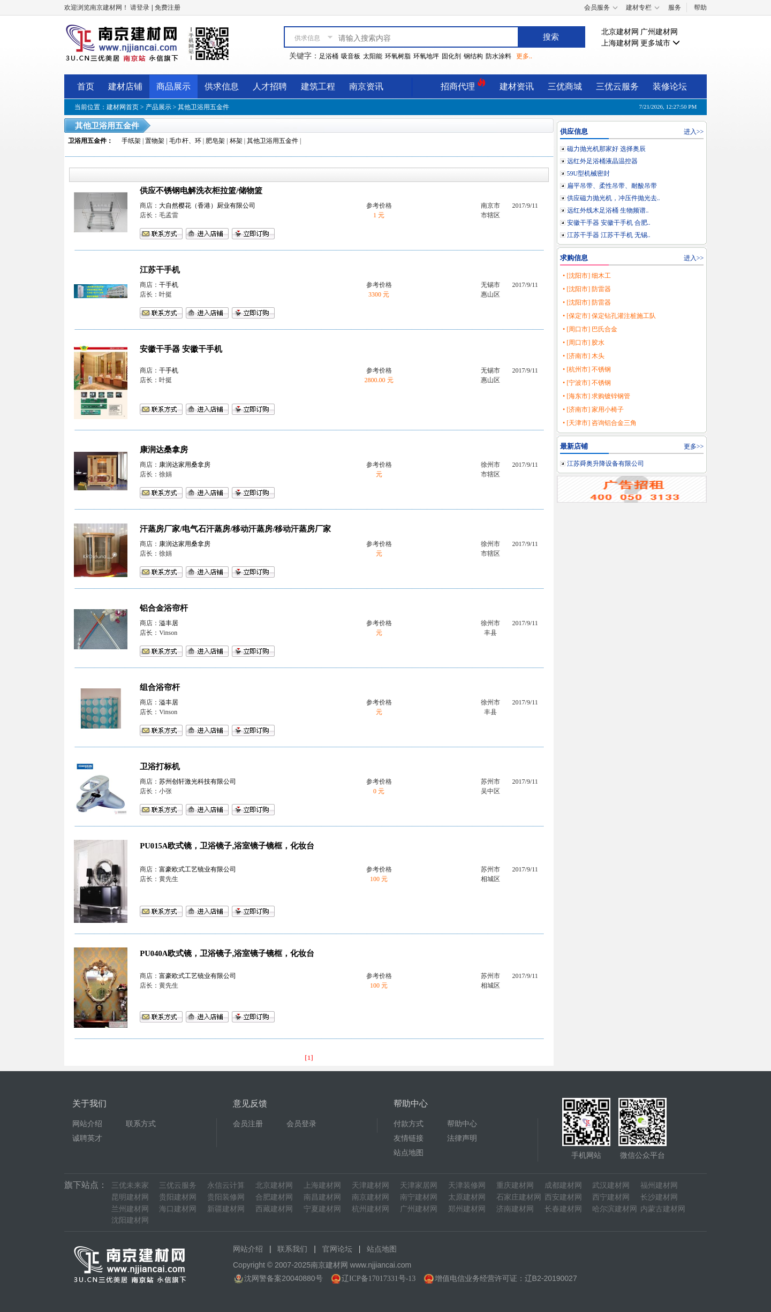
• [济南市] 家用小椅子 (593, 409)
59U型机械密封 (588, 173)
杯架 (236, 141)
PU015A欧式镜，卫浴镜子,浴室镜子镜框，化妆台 (227, 845)
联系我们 (292, 1249)
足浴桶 (328, 56)
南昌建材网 (322, 1197)
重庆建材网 (515, 1185)
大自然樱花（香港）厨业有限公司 (207, 205)
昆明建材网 (130, 1197)
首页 (85, 86)
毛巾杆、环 (185, 141)
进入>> (694, 131)
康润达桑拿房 (164, 449)
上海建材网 (620, 43)
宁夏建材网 (322, 1209)
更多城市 (660, 43)
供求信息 (222, 86)
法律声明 (462, 1138)
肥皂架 (215, 141)
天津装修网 (467, 1185)
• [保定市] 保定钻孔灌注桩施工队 (609, 316)
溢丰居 (168, 623)
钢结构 (473, 56)
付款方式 (409, 1124)
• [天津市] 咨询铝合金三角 (600, 423)
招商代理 (463, 85)
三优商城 (565, 86)
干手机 (168, 285)
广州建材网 (659, 32)
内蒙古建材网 (662, 1209)
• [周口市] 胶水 (583, 342)
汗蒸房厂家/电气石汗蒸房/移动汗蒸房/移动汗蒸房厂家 (235, 529)
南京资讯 (366, 86)
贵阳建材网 (177, 1197)
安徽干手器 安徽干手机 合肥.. (609, 222)
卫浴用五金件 (87, 141)
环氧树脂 (398, 56)
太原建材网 (467, 1197)
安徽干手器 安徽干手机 (181, 349)
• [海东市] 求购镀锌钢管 (596, 396)
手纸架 (131, 141)
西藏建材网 (274, 1209)
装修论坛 (670, 86)
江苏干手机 (160, 270)
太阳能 (372, 56)
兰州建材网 (130, 1209)
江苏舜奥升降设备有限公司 (605, 463)
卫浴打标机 (160, 766)
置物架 (154, 141)
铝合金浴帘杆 (164, 608)
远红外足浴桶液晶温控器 (602, 161)
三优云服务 (617, 86)
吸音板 (350, 56)
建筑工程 (318, 86)
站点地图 (409, 1153)
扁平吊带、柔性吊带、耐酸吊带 (612, 185)
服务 (674, 7)
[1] (309, 1057)
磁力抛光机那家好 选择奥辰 (606, 149)
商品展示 (173, 86)
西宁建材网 (611, 1197)
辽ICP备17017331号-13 (378, 1279)
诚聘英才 (87, 1138)
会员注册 (248, 1124)
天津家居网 (418, 1185)
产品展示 (158, 107)
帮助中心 (462, 1124)
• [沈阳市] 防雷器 (587, 289)
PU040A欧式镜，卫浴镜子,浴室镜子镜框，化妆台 (227, 953)
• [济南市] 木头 (583, 356)
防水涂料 (498, 56)
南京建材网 (370, 1197)
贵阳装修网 (226, 1197)
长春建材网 (563, 1209)
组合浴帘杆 (160, 687)
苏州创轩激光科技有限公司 (197, 781)
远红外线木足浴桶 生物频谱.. (608, 210)
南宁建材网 (418, 1197)
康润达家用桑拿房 (184, 464)
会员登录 (301, 1124)
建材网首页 (123, 107)
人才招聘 (270, 86)
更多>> (694, 446)
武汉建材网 (611, 1185)
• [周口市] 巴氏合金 (590, 329)
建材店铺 (125, 86)
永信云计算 (226, 1185)
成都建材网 (563, 1185)
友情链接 (409, 1138)
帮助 (700, 7)
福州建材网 (659, 1185)
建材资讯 (517, 86)
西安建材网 (563, 1197)
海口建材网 (177, 1209)
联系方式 (141, 1124)
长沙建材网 (659, 1197)
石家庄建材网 (518, 1197)
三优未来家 (130, 1185)
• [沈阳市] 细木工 (587, 275)
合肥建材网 (274, 1197)
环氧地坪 (426, 56)
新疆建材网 (226, 1209)
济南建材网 (515, 1209)
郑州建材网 (467, 1209)
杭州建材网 (370, 1209)
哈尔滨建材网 (614, 1209)
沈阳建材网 (130, 1220)
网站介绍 (87, 1124)
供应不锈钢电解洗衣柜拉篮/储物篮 (201, 190)
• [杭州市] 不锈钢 (587, 369)
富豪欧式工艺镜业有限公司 (197, 869)
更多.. (524, 56)
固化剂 (451, 56)
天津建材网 (370, 1185)
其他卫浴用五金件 (203, 107)
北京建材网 (620, 32)
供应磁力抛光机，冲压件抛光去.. (613, 198)
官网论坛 (337, 1249)
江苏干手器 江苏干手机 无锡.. (609, 235)
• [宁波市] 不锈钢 (587, 382)
